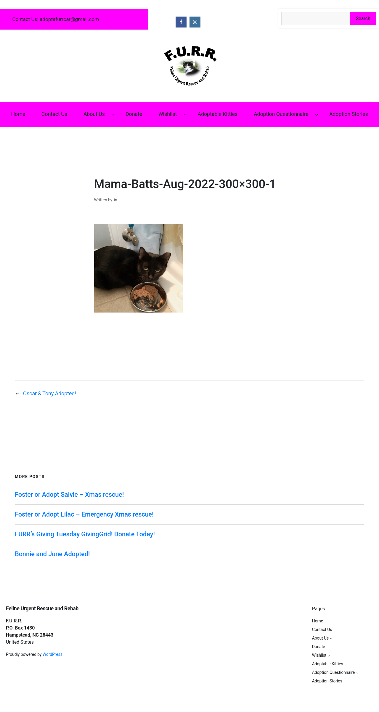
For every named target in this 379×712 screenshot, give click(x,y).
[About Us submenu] (113, 114)
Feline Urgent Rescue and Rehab (42, 608)
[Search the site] (315, 18)
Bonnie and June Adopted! (52, 554)
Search (363, 18)
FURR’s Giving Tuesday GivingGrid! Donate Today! (85, 534)
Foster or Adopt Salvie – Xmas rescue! (69, 494)
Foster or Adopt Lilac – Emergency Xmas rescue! (84, 514)
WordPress (52, 654)
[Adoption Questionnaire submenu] (316, 114)
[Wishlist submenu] (185, 114)
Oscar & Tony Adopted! (49, 393)
